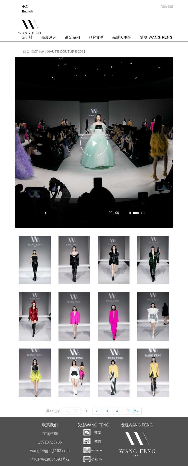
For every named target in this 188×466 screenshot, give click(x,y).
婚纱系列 (49, 37)
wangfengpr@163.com (50, 451)
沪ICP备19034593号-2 (50, 459)
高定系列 (72, 37)
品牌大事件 (121, 37)
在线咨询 (50, 434)
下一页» (132, 411)
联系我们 (50, 425)
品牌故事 (96, 37)
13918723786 (50, 442)
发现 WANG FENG (156, 37)
